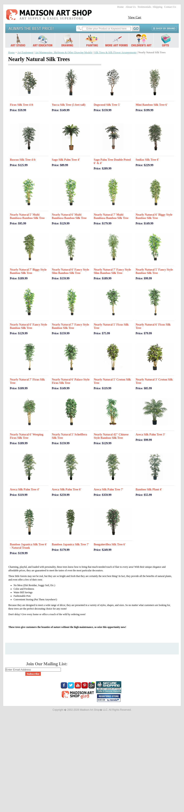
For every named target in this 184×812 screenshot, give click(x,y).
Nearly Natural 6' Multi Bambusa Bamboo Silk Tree (69, 216)
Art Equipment (25, 52)
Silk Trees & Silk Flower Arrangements (115, 52)
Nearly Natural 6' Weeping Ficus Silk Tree (26, 436)
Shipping (157, 6)
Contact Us (170, 6)
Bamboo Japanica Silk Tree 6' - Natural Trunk (28, 546)
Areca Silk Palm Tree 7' (108, 489)
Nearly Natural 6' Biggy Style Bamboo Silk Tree (154, 216)
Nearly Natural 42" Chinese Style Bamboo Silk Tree (111, 436)
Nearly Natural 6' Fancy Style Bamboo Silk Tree (28, 326)
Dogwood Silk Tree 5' (107, 104)
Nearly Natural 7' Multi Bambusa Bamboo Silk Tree (111, 216)
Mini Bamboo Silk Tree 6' (152, 104)
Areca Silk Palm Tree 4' (24, 489)
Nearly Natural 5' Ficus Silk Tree (111, 326)
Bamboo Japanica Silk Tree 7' (70, 544)
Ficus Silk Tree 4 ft (21, 104)
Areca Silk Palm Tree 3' (150, 434)
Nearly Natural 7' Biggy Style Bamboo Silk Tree (28, 271)
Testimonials (144, 6)
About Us (130, 6)
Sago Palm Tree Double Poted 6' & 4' (112, 161)
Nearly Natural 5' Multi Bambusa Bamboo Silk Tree (27, 216)
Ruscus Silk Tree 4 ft (23, 159)
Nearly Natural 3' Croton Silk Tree (154, 381)
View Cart (134, 17)
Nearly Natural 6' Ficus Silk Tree (153, 326)
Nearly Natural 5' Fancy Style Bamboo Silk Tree (154, 271)
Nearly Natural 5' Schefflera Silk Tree (69, 436)
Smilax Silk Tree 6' (147, 159)
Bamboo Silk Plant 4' (149, 489)
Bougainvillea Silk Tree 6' (110, 544)
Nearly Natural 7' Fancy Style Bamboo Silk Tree (70, 326)
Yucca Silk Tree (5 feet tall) (69, 104)
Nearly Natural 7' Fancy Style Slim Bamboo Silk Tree (112, 271)
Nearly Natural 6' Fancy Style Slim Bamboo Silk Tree (70, 271)
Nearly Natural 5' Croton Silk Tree (112, 381)
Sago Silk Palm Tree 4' (66, 159)
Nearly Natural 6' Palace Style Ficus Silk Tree (70, 381)
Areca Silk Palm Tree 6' (66, 489)
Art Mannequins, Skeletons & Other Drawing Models (63, 52)
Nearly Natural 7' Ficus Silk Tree (27, 381)
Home (120, 6)
